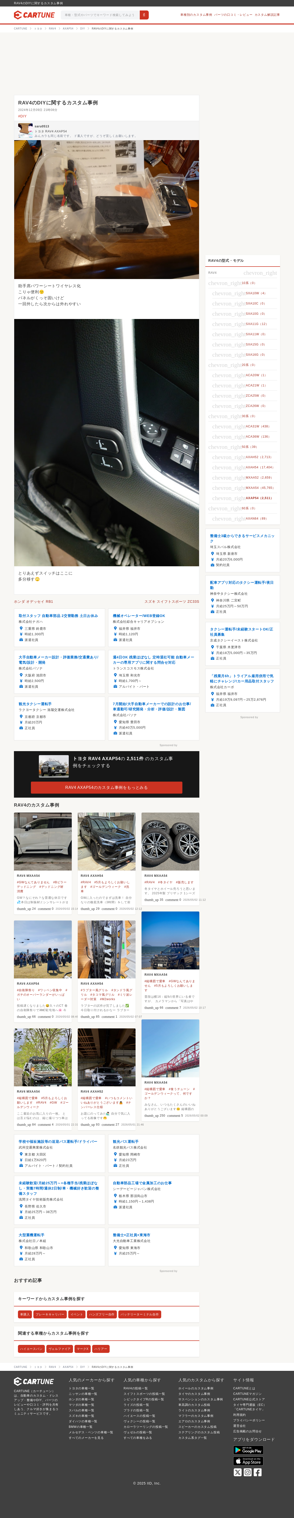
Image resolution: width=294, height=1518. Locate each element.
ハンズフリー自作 (102, 1314)
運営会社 (239, 1426)
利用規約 (239, 1415)
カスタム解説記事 (267, 14)
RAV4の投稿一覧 (136, 1388)
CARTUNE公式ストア (249, 1399)
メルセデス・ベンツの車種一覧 (91, 1432)
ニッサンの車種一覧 (83, 1394)
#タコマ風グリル (102, 994)
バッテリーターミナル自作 (140, 1314)
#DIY (22, 116)
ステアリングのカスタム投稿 (199, 1432)
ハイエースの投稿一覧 (139, 1416)
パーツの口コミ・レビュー (233, 14)
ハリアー (100, 1349)
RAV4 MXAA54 (28, 876)
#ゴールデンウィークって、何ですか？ (170, 1093)
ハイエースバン (31, 1349)
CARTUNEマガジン (247, 1394)
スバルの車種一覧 (81, 1410)
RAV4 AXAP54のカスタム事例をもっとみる (106, 787)
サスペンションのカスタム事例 (200, 1399)
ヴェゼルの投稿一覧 (138, 1432)
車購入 (25, 1314)
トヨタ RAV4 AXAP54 (51, 131)
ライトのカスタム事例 (194, 1410)
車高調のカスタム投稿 (194, 1405)
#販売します (185, 882)
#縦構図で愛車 (155, 981)
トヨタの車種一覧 (81, 1388)
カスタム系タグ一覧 (192, 1438)
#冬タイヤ (165, 882)
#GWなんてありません (33, 882)
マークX (82, 1349)
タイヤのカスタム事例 (194, 1394)
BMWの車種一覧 (81, 1427)
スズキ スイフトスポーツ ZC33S (172, 602)
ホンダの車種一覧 (81, 1399)
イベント (77, 1314)
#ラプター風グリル (94, 990)
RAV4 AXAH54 (92, 876)
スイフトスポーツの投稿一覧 (144, 1394)
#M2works (107, 999)
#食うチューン (179, 1089)
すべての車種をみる (138, 1438)
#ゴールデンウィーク (105, 887)
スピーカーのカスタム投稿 (197, 1427)
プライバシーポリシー (249, 1420)
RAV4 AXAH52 (92, 1091)
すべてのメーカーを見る (86, 1438)
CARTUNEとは (244, 1388)
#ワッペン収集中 (50, 990)
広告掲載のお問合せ (247, 1431)
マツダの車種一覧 (81, 1405)
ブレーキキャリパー (50, 1314)
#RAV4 (86, 882)
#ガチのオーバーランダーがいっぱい (42, 994)
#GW (53, 1102)
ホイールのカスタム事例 (196, 1388)
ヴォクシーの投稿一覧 (139, 1421)
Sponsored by (168, 745)
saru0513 (42, 126)
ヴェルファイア (60, 1349)
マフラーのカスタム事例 (196, 1416)
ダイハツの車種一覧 (83, 1421)
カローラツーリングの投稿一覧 (146, 1427)
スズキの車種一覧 (81, 1416)
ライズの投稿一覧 (136, 1405)
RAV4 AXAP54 (28, 983)
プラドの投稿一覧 (136, 1410)
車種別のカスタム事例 (196, 14)
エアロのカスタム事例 (194, 1421)
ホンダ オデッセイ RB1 (33, 602)
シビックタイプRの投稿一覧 (144, 1399)
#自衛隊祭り (26, 990)
